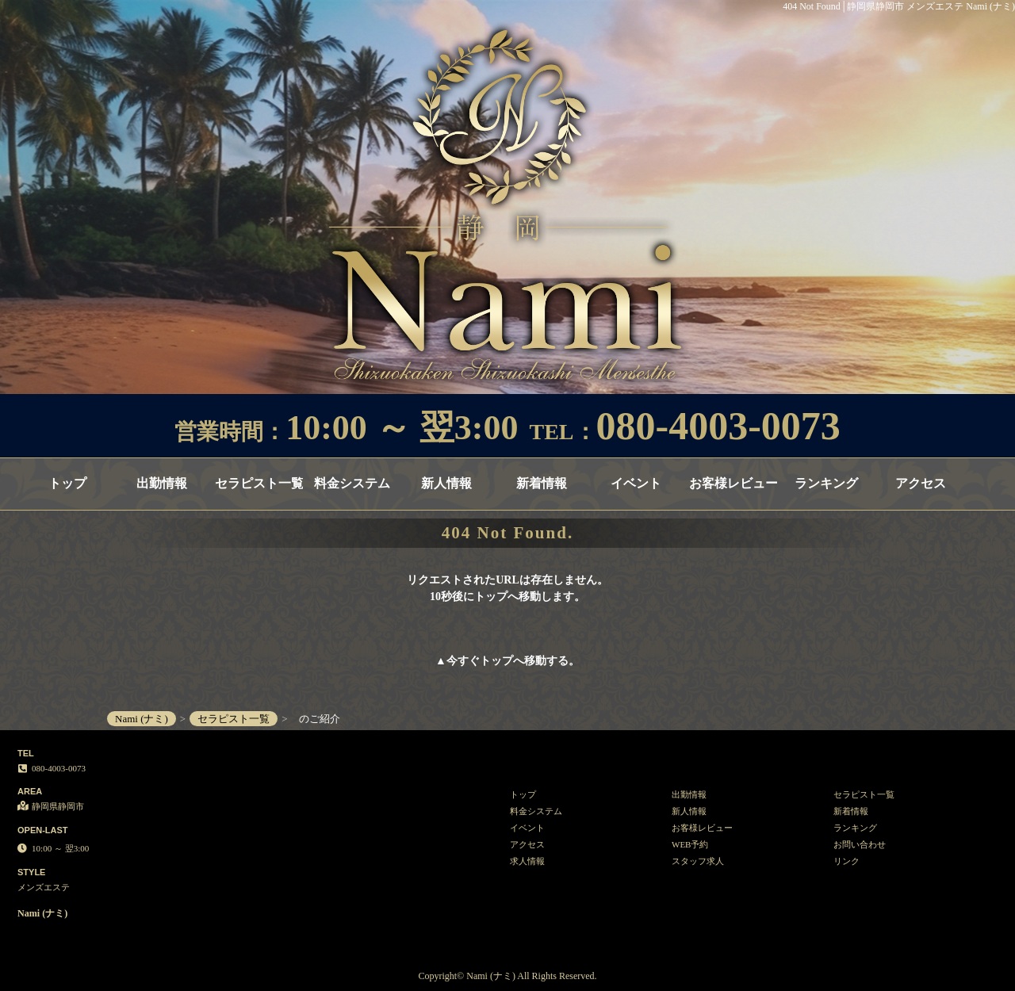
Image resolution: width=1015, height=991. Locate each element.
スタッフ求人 (698, 861)
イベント (636, 483)
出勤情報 (161, 483)
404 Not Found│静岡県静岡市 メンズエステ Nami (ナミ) (899, 6)
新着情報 (541, 483)
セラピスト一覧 (259, 483)
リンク (846, 861)
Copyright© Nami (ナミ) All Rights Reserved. (507, 975)
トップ (67, 483)
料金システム (352, 483)
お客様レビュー (733, 483)
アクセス (920, 483)
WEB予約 (690, 844)
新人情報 (446, 483)
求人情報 (527, 861)
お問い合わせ (859, 844)
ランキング (826, 483)
